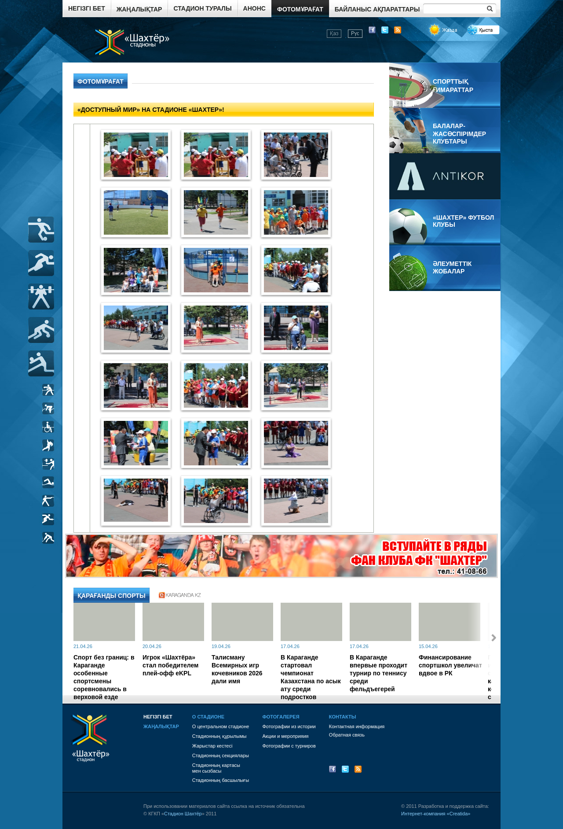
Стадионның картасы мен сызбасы (216, 768)
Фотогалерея (280, 716)
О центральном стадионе (220, 726)
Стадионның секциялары (220, 755)
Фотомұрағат (300, 9)
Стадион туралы (202, 8)
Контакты (342, 716)
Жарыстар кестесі (212, 745)
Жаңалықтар (139, 9)
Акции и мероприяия (285, 736)
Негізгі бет (86, 8)
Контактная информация (356, 726)
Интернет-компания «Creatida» (435, 813)
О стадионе (208, 716)
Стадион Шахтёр (183, 813)
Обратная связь (347, 734)
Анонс (254, 8)
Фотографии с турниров (288, 745)
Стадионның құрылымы (219, 736)
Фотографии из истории (288, 726)
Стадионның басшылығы (220, 780)
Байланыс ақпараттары (377, 9)
